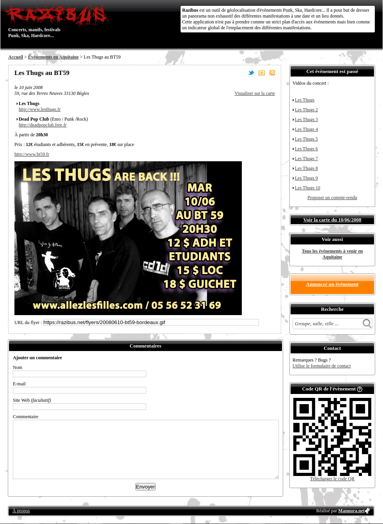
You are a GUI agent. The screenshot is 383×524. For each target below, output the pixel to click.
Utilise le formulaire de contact (322, 366)
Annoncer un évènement (332, 284)
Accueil (15, 57)
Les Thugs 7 (306, 158)
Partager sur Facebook (241, 73)
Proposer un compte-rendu (332, 197)
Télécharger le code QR (332, 478)
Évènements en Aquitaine (53, 57)
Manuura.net (351, 510)
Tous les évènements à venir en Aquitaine (332, 254)
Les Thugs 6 (306, 148)
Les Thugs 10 (307, 188)
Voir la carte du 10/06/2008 (332, 220)
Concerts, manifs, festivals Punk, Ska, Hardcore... (58, 21)
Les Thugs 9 (306, 178)
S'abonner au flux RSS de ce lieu (272, 73)
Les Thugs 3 (306, 119)
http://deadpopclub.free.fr (43, 125)
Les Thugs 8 (306, 168)
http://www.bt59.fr (31, 154)
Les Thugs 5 (306, 139)
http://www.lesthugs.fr (39, 109)
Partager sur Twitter (251, 73)
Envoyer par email (262, 73)
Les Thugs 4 (306, 129)
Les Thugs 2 (306, 109)
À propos (21, 510)
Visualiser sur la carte (254, 93)
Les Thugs (304, 100)
